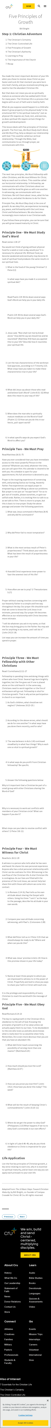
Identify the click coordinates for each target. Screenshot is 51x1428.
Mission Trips (35, 1334)
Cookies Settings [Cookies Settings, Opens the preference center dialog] (25, 1415)
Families (8, 1339)
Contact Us (10, 1306)
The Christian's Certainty (19, 39)
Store (7, 1312)
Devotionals (35, 1288)
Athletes (8, 1329)
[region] (25, 1412)
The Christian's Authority (19, 51)
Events (32, 1329)
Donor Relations (12, 1301)
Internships (34, 1339)
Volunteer (34, 1349)
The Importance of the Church (21, 59)
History (8, 1272)
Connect (10, 1321)
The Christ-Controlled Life (19, 43)
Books (32, 1283)
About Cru (30, 1255)
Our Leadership (12, 1283)
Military (8, 1344)
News (7, 1296)
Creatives (9, 1334)
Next (22, 1216)
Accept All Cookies (25, 1423)
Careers (33, 1344)
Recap (10, 63)
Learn (32, 1265)
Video (32, 1306)
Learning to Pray (15, 55)
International (35, 1355)
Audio (32, 1272)
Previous (8, 1216)
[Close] (48, 1401)
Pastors (8, 1349)
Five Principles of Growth (19, 47)
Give (28, 6)
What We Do (10, 1278)
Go (31, 1321)
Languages (34, 1293)
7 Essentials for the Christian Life (16, 1384)
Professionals (11, 1355)
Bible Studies (35, 1278)
